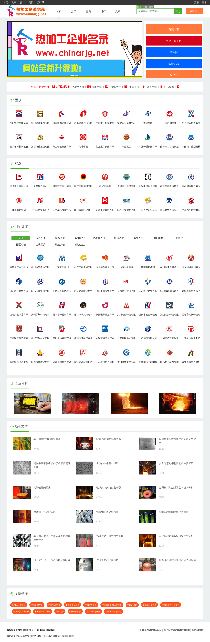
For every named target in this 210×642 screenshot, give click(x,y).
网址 (139, 7)
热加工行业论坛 (19, 604)
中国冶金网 (132, 604)
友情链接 (19, 593)
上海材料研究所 (149, 604)
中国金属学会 (37, 604)
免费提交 (194, 11)
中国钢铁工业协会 (42, 611)
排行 (22, 2)
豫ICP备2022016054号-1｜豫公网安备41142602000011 (164, 630)
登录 (204, 2)
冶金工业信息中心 (113, 611)
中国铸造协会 (91, 604)
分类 (73, 11)
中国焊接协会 (75, 611)
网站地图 (69, 636)
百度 (151, 7)
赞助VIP (40, 2)
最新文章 (19, 426)
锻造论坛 (173, 63)
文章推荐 (19, 383)
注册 (196, 2)
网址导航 (21, 226)
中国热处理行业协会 (170, 604)
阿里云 (174, 75)
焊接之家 (60, 611)
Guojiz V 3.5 (27, 630)
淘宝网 (174, 52)
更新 (31, 2)
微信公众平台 (174, 41)
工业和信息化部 (93, 611)
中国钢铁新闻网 (72, 604)
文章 (14, 2)
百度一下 (173, 29)
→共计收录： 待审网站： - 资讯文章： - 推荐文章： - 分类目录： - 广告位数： (105, 87)
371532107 (198, 630)
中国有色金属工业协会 (112, 604)
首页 (5, 2)
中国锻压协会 (54, 604)
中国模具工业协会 (21, 611)
